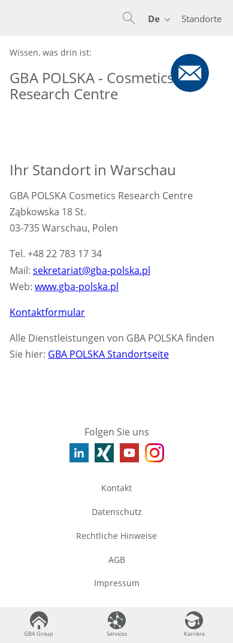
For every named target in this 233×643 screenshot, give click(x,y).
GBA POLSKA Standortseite (108, 354)
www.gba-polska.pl (77, 286)
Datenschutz (117, 511)
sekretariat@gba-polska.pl (91, 270)
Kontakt (116, 487)
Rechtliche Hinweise (116, 535)
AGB (116, 559)
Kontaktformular (47, 312)
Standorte (201, 19)
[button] (129, 18)
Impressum (117, 583)
